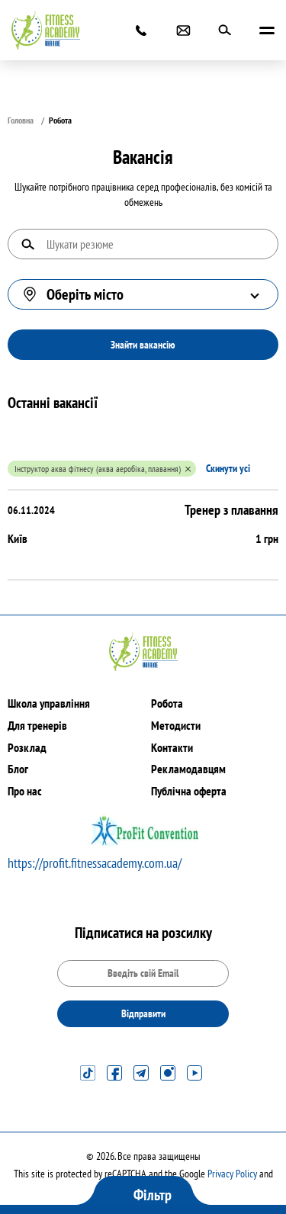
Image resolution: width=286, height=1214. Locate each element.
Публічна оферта (189, 790)
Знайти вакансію (143, 345)
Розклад (27, 747)
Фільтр (152, 1195)
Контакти (172, 747)
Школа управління (49, 703)
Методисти (176, 725)
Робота (167, 703)
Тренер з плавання (231, 510)
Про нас (25, 790)
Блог (18, 768)
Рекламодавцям (188, 768)
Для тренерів (37, 725)
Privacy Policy (232, 1173)
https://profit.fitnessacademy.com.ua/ (95, 863)
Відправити (143, 1013)
